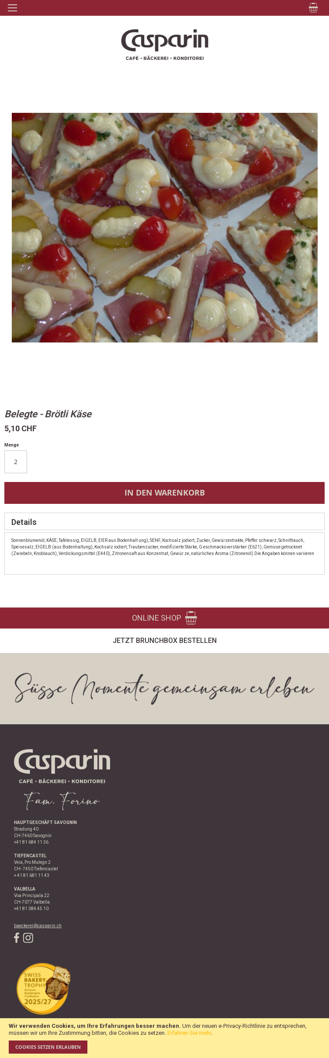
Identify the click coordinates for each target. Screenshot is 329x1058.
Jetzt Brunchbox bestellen (165, 640)
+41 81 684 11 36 (31, 842)
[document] (164, 1038)
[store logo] (164, 44)
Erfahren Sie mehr (189, 1033)
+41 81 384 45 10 (31, 908)
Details (24, 522)
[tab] (164, 521)
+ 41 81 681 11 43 (31, 875)
